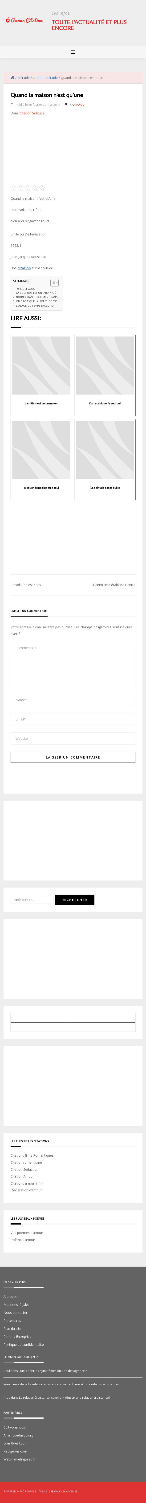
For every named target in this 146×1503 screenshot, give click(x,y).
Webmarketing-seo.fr (20, 1459)
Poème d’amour (23, 1239)
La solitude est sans (26, 584)
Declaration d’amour (26, 1190)
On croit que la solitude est (36, 301)
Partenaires (12, 1320)
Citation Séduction (24, 1169)
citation (24, 267)
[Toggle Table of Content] (52, 282)
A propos (10, 1296)
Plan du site (12, 1328)
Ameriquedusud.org (18, 1435)
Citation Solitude (32, 112)
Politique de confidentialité (24, 1344)
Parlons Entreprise (17, 1336)
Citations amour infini (27, 1183)
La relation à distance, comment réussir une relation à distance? (73, 1384)
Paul (80, 104)
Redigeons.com (15, 1451)
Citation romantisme (26, 1162)
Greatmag (55, 1491)
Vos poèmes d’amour (27, 1232)
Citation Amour (22, 1176)
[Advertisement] (73, 151)
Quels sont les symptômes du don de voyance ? (53, 1370)
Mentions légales (16, 1304)
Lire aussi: (29, 288)
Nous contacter (15, 1312)
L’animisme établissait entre (114, 584)
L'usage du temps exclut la (35, 305)
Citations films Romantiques (32, 1155)
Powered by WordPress (20, 1491)
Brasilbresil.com (16, 1443)
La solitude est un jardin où (36, 292)
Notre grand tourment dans (36, 296)
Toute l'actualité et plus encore (89, 25)
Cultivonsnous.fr (16, 1427)
